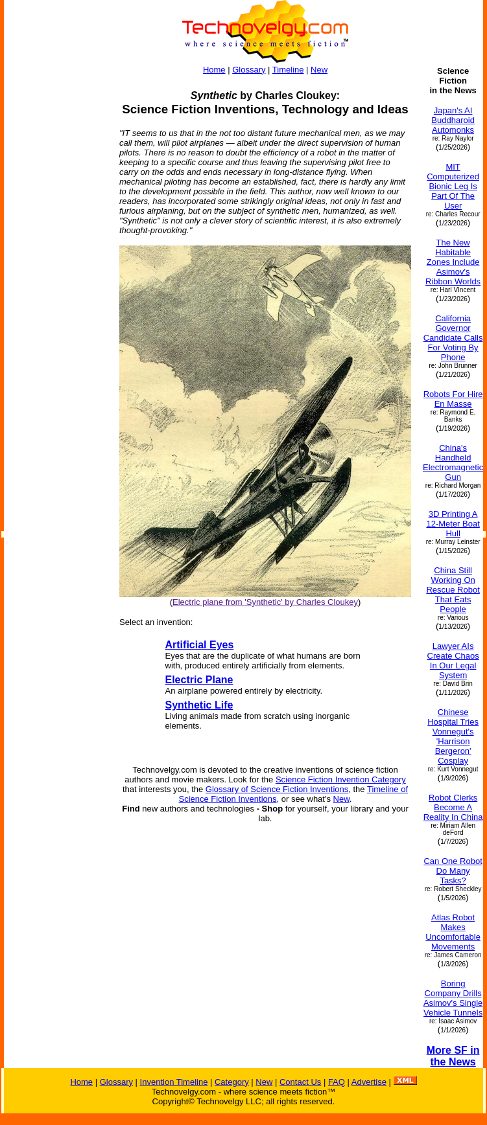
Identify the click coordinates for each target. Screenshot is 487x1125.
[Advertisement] (56, 260)
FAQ (336, 1082)
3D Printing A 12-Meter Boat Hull (452, 523)
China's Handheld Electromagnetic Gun (453, 462)
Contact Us (300, 1082)
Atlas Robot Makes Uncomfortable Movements (453, 932)
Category (232, 1082)
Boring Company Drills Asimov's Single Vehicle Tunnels (452, 998)
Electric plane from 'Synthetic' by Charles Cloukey (265, 602)
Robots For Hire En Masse (453, 399)
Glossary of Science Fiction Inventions (277, 789)
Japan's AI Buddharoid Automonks (453, 120)
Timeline (288, 69)
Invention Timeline (174, 1082)
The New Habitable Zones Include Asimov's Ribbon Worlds (453, 262)
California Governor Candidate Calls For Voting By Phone (453, 337)
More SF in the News (453, 1056)
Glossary (248, 69)
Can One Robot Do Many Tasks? (452, 870)
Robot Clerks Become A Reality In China (453, 807)
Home (214, 69)
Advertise (368, 1082)
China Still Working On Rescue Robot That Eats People (452, 589)
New (319, 69)
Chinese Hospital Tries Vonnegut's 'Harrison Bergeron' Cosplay (453, 736)
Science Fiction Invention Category (341, 779)
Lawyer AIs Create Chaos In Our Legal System (453, 660)
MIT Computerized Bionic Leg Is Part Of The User (453, 186)
